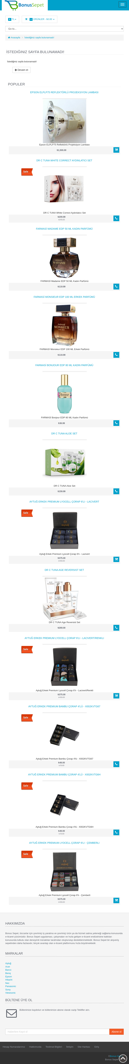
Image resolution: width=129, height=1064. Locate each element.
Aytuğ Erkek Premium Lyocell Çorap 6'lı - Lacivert (64, 501)
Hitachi (8, 979)
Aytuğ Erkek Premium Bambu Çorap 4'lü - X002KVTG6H (64, 774)
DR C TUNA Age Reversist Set (64, 570)
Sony (8, 989)
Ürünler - (40, 19)
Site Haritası (84, 1046)
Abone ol (116, 1031)
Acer (7, 966)
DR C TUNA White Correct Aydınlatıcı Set (64, 160)
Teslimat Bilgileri (53, 1046)
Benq (8, 973)
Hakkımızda (35, 1046)
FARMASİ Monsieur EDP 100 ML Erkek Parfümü (64, 296)
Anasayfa (14, 37)
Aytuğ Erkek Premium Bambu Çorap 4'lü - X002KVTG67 (64, 706)
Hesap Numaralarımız (14, 1046)
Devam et (21, 69)
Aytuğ (8, 963)
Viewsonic (10, 992)
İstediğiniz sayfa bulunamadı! (39, 37)
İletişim (69, 1046)
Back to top (123, 1058)
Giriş (96, 1046)
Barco (8, 970)
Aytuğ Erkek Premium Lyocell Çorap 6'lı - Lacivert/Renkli (64, 638)
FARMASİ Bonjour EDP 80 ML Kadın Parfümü (64, 365)
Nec (7, 983)
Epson (8, 976)
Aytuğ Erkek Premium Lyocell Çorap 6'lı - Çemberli (64, 842)
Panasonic (10, 986)
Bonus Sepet (116, 1056)
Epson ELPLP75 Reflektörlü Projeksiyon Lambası (64, 92)
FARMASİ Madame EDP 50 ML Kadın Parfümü (64, 228)
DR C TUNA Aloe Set (64, 433)
